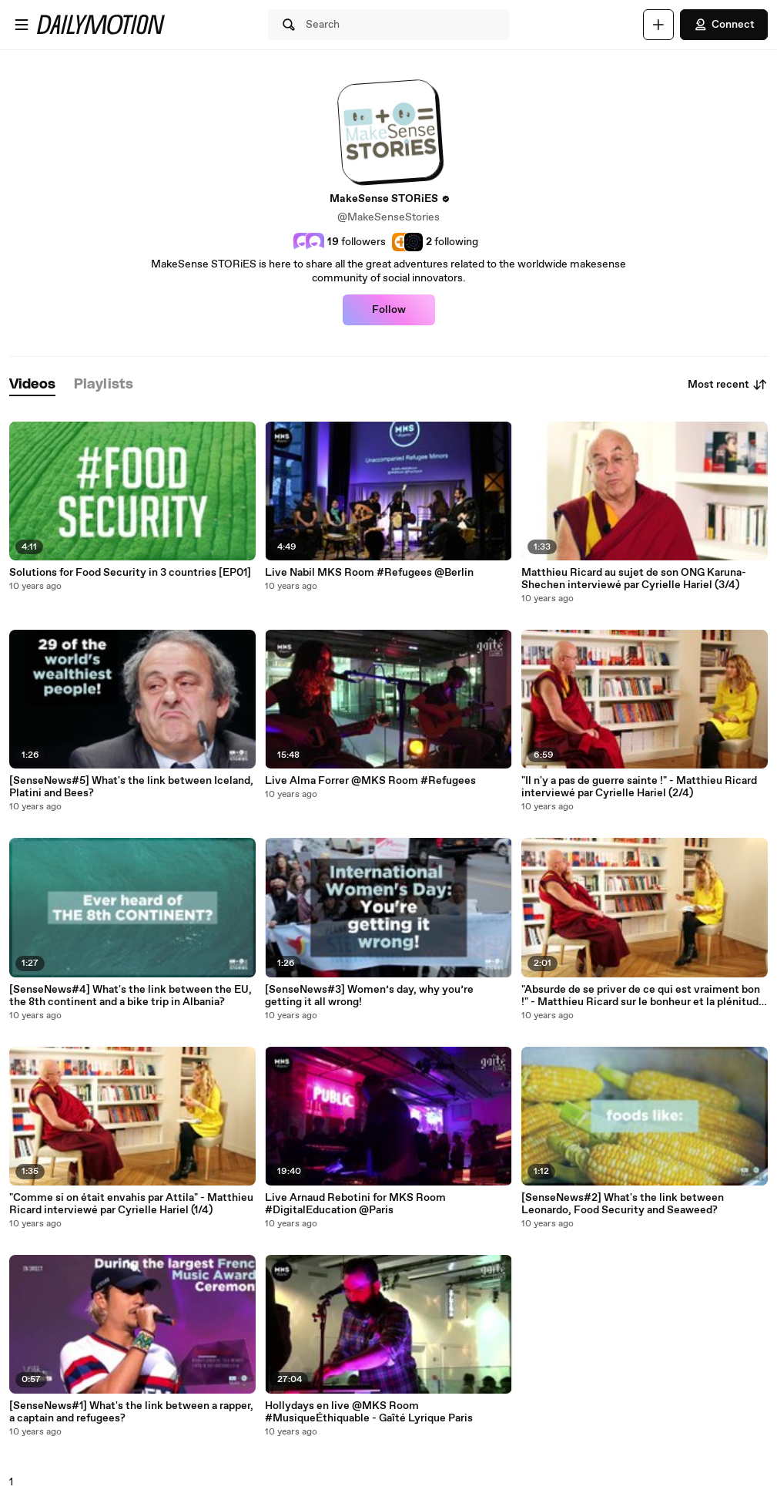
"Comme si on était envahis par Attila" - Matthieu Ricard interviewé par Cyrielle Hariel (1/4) (131, 1204)
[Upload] (658, 24)
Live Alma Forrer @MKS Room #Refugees (370, 781)
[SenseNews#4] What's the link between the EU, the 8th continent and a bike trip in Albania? (130, 996)
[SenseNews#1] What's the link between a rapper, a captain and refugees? (131, 1412)
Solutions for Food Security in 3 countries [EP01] (130, 573)
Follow (389, 310)
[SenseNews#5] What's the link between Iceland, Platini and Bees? (131, 787)
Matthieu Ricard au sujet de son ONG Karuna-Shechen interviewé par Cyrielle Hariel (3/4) (633, 579)
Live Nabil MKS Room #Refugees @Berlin (369, 573)
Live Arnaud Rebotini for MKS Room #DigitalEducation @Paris (355, 1204)
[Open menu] (21, 24)
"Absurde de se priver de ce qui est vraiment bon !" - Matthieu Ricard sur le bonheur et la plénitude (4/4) (643, 996)
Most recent (728, 384)
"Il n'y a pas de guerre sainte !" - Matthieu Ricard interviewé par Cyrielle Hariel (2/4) (639, 787)
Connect (724, 24)
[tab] (32, 385)
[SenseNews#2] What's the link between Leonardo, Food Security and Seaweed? (622, 1204)
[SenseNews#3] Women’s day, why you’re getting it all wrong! (369, 996)
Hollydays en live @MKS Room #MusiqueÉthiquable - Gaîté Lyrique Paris (369, 1412)
